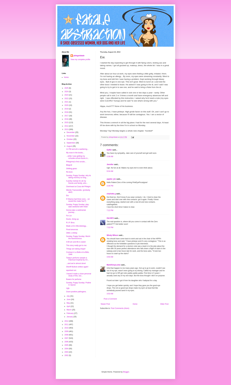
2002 (67, 355)
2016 (67, 119)
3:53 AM (110, 294)
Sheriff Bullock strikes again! (77, 267)
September (71, 143)
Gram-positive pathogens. (76, 292)
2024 (67, 92)
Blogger (126, 372)
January (70, 317)
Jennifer (110, 164)
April (69, 306)
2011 (67, 324)
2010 (67, 328)
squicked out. (71, 270)
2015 (67, 122)
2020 (67, 105)
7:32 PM (110, 227)
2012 (67, 321)
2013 (67, 129)
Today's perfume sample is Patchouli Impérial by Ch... (77, 259)
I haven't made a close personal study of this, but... (78, 275)
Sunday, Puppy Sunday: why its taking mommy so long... (78, 176)
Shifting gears (71, 169)
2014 (67, 126)
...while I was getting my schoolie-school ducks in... (77, 157)
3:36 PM (110, 186)
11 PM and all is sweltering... (77, 149)
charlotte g (111, 194)
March (69, 310)
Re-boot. (69, 172)
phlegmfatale (79, 56)
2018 (67, 112)
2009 (67, 331)
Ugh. (68, 288)
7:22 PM (110, 210)
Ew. (67, 195)
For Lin (69, 216)
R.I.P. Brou (70, 223)
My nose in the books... (75, 153)
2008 (67, 335)
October (70, 139)
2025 (67, 88)
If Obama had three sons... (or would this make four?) (78, 200)
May (68, 303)
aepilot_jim (111, 179)
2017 (67, 116)
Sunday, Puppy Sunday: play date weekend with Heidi (77, 205)
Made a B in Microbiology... (76, 226)
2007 (67, 338)
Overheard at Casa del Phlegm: (78, 187)
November (71, 136)
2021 (67, 102)
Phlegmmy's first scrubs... (76, 162)
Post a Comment (110, 299)
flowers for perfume (73, 279)
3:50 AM (110, 257)
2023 (67, 95)
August (70, 146)
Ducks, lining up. (72, 219)
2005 (67, 345)
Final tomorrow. (72, 229)
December (71, 132)
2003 (67, 352)
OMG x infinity (71, 233)
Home (135, 304)
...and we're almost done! (76, 263)
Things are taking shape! (75, 249)
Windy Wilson (112, 235)
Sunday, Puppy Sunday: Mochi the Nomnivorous (78, 237)
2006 (67, 342)
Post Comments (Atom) (120, 308)
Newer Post (105, 304)
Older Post (164, 304)
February (70, 313)
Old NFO (110, 218)
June (69, 299)
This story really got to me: (76, 245)
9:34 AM (110, 171)
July (68, 296)
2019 (67, 109)
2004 (67, 349)
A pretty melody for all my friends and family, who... (77, 182)
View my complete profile (80, 59)
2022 (67, 98)
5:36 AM (110, 156)
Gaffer (109, 150)
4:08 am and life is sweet (76, 242)
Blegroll (69, 165)
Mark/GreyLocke (113, 265)
